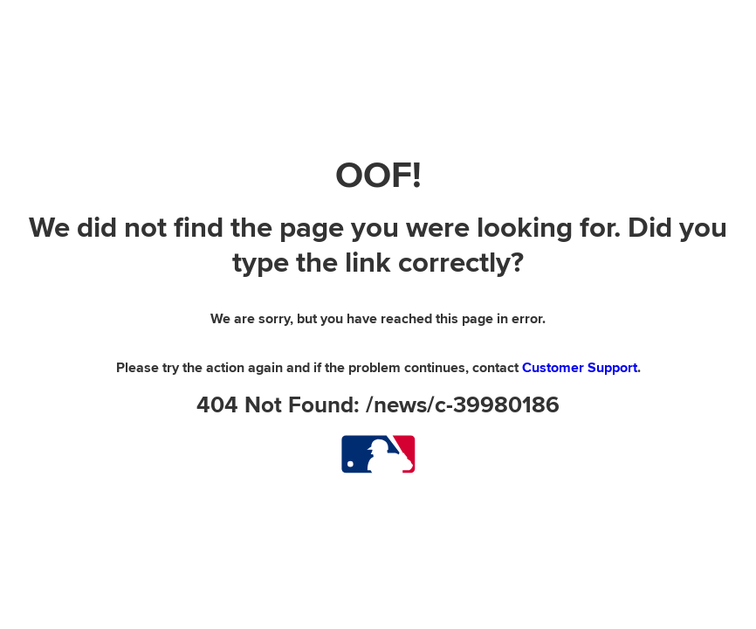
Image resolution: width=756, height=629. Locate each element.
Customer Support (579, 368)
